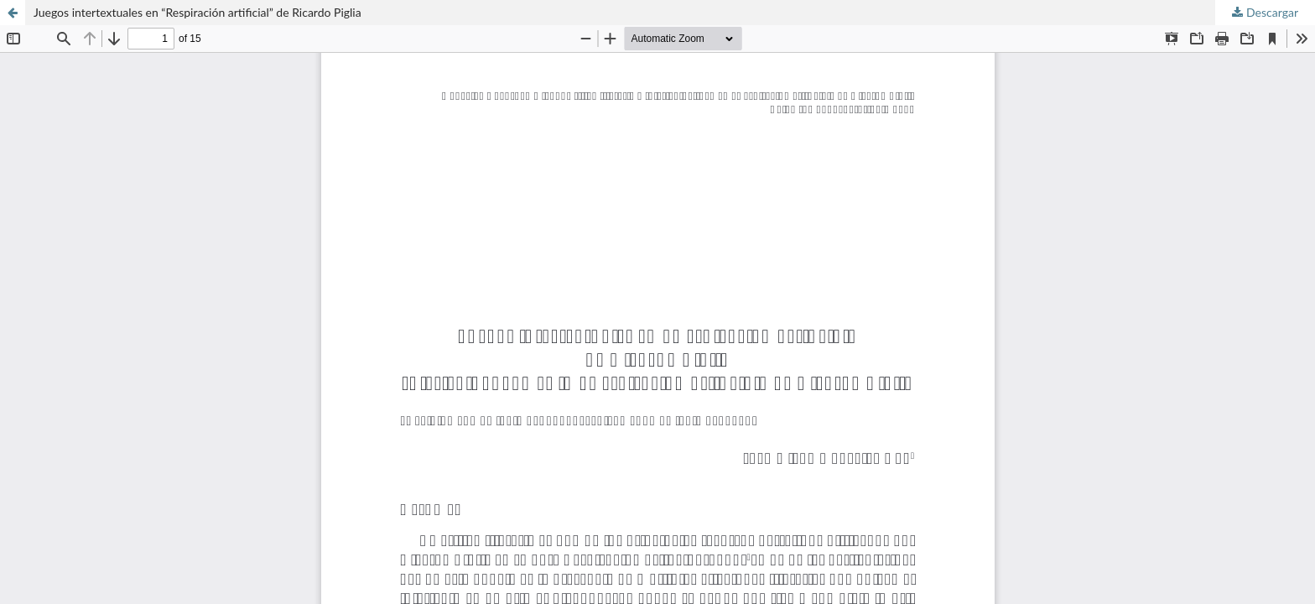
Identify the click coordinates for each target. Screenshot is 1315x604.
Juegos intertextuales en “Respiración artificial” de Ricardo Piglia (197, 12)
